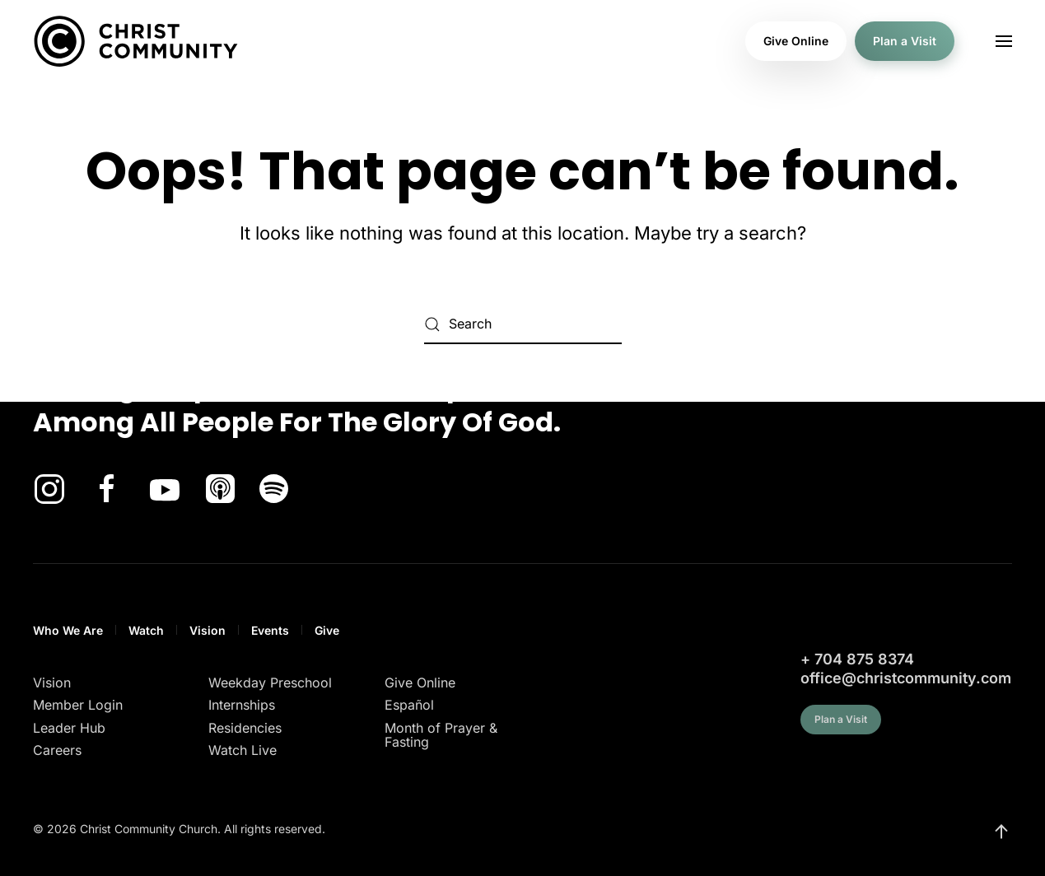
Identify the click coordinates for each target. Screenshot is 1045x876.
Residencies (245, 728)
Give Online (795, 41)
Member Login (78, 705)
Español (409, 705)
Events (270, 630)
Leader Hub (69, 728)
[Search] (523, 324)
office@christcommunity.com (905, 678)
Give (327, 630)
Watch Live (242, 750)
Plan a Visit (904, 41)
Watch (146, 630)
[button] (1004, 41)
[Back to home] (136, 41)
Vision (207, 630)
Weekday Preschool (270, 682)
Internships (241, 705)
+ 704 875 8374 (857, 659)
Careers (57, 750)
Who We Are (68, 630)
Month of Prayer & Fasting (441, 735)
